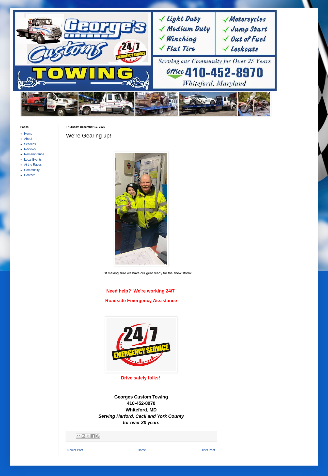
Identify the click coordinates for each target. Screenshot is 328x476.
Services (30, 144)
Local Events (33, 159)
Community (32, 170)
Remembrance (34, 154)
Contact (29, 175)
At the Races (33, 164)
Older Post (207, 450)
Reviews (30, 149)
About (28, 139)
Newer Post (75, 450)
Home (142, 450)
